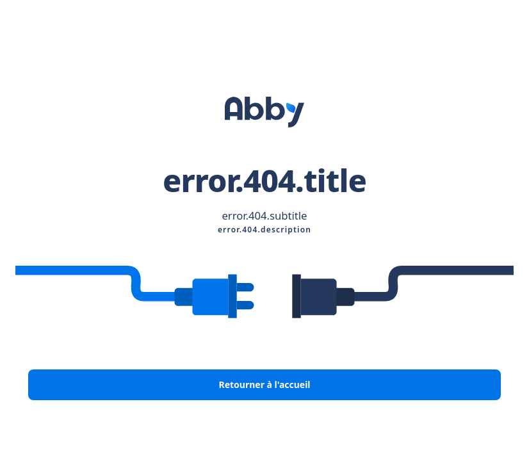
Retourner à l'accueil (264, 384)
